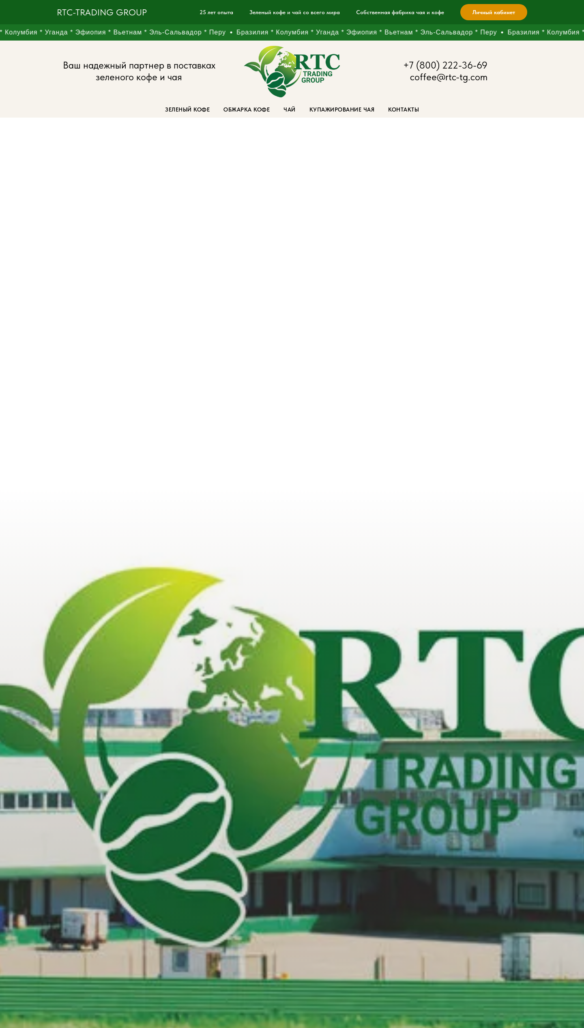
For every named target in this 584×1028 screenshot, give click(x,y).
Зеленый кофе (187, 109)
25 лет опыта (216, 12)
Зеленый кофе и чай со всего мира (294, 12)
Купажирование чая (342, 109)
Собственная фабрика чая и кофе (400, 12)
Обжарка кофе (246, 109)
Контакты (403, 109)
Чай (289, 109)
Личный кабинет (493, 12)
